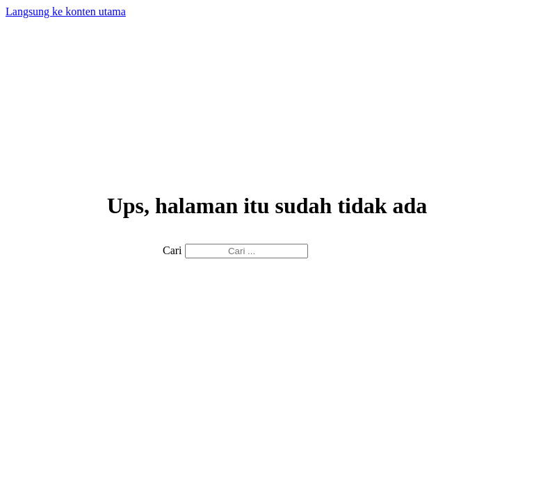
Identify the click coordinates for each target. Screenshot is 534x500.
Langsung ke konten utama (66, 11)
